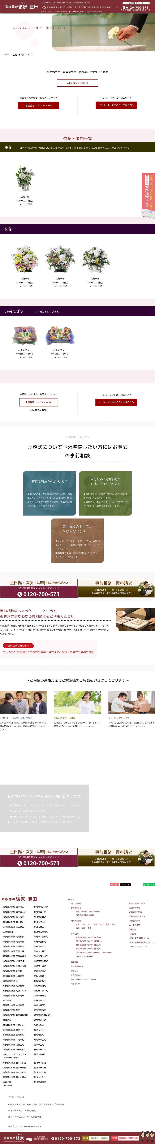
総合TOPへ (47, 11)
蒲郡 (83, 928)
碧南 (113, 924)
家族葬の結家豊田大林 (88, 945)
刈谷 (95, 924)
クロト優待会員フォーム (139, 938)
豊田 (77, 924)
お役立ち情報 (134, 908)
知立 (101, 924)
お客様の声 (75, 983)
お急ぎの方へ (112, 7)
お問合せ (132, 933)
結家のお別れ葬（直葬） (85, 915)
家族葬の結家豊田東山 (88, 952)
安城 (89, 924)
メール (114, 884)
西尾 (77, 928)
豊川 (89, 928)
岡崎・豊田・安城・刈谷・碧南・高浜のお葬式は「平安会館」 (37, 1104)
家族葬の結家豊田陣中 (88, 937)
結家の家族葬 (81, 911)
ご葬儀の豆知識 (77, 11)
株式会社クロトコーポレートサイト (24, 1126)
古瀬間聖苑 (107, 952)
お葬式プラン (76, 908)
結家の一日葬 (94, 911)
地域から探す (62, 11)
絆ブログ (103, 7)
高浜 (107, 924)
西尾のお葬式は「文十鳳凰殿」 (22, 1110)
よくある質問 (134, 925)
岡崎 (83, 924)
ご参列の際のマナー (137, 916)
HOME (7, 54)
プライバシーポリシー (138, 946)
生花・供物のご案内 (94, 11)
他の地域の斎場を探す (85, 956)
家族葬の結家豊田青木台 (89, 941)
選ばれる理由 (52, 7)
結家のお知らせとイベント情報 (83, 979)
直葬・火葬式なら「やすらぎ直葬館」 (25, 1116)
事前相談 (82, 7)
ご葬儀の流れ (134, 920)
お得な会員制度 (93, 7)
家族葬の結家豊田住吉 (88, 948)
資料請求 (132, 929)
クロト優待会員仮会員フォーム (141, 942)
